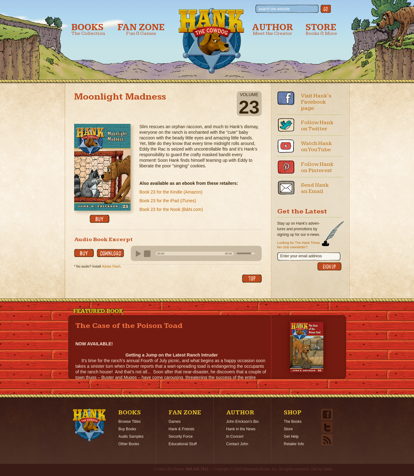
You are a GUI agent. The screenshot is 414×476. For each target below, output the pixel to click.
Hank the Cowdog (211, 41)
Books (88, 29)
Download (110, 253)
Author (272, 29)
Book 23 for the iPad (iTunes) (168, 200)
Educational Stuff (183, 444)
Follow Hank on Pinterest (317, 167)
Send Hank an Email (315, 188)
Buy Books (127, 429)
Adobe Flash (111, 266)
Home (89, 425)
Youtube (286, 146)
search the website (274, 9)
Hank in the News (240, 429)
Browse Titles (129, 421)
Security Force (181, 436)
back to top (252, 278)
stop (147, 253)
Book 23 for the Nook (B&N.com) (171, 209)
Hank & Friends (181, 429)
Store (321, 29)
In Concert (234, 436)
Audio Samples (131, 436)
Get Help (291, 436)
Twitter (286, 125)
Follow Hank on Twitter (317, 125)
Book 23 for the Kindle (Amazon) (171, 191)
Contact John (237, 444)
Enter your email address (301, 256)
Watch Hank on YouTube (316, 146)
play (137, 253)
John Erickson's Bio (242, 421)
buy (99, 219)
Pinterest (286, 167)
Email (286, 187)
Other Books (128, 444)
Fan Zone (141, 29)
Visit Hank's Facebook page (316, 101)
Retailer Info (294, 444)
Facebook (286, 98)
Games (175, 421)
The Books (293, 421)
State (327, 469)
